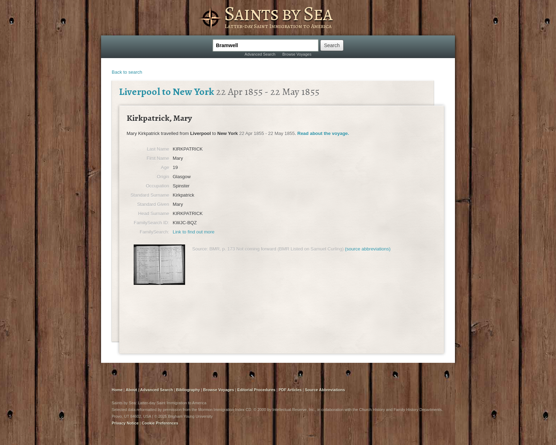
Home (117, 390)
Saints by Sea (278, 13)
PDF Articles (290, 390)
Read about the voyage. (323, 133)
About (131, 390)
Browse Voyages (296, 54)
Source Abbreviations (325, 390)
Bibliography (188, 390)
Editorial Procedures (256, 390)
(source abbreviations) (368, 249)
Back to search (127, 72)
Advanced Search (260, 54)
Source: (200, 249)
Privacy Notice (125, 423)
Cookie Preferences (160, 423)
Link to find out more (194, 232)
